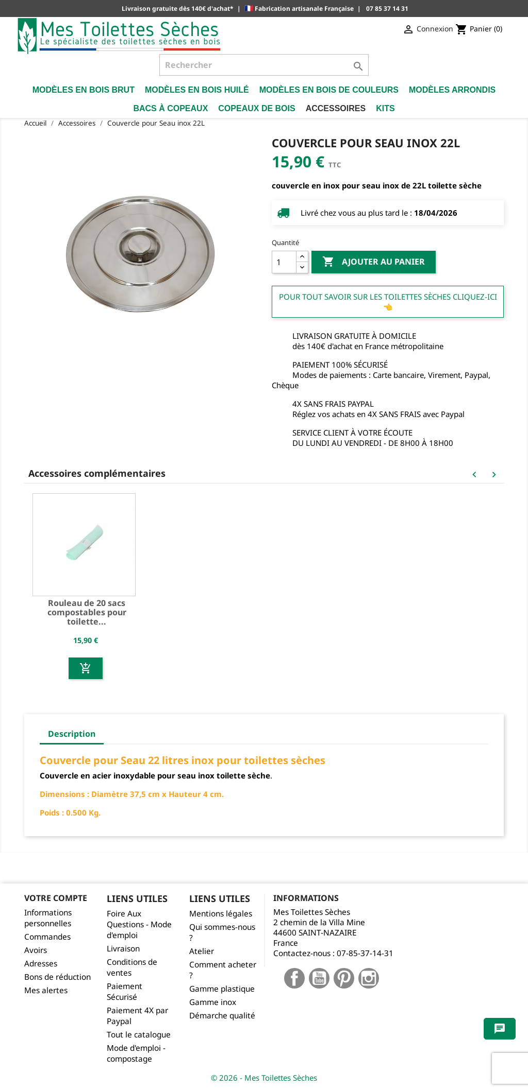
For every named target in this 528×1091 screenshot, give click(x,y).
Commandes (47, 936)
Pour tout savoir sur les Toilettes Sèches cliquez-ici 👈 (388, 301)
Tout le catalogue (139, 1034)
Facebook (294, 978)
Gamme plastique (222, 988)
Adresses (40, 963)
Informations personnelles (48, 918)
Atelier (201, 951)
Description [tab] (71, 733)
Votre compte (55, 898)
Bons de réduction (57, 977)
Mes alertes (46, 990)
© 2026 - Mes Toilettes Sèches (264, 1077)
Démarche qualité (222, 1015)
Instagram (368, 978)
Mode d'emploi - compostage (136, 1053)
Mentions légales (220, 913)
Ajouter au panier (373, 262)
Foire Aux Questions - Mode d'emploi (139, 924)
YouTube (319, 978)
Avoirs (35, 950)
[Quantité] (284, 262)
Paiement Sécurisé (124, 991)
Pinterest (344, 978)
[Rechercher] (264, 65)
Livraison (123, 948)
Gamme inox (212, 1002)
